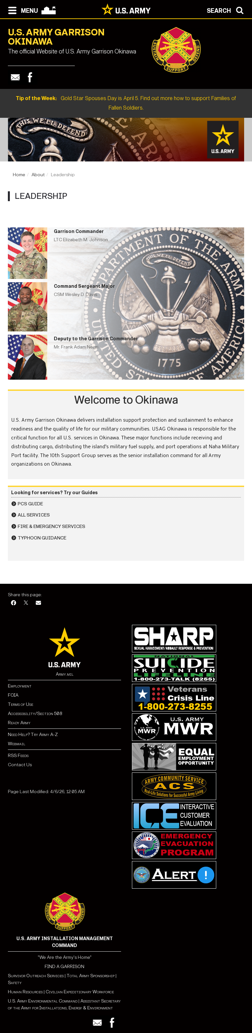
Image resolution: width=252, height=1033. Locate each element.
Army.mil (65, 674)
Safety (15, 982)
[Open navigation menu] (21, 10)
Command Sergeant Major (84, 286)
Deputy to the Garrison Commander (96, 339)
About (38, 175)
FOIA (13, 695)
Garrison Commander (79, 231)
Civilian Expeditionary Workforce (80, 992)
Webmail (16, 744)
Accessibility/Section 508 (35, 713)
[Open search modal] (227, 10)
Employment (20, 686)
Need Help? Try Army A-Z (33, 734)
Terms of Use (20, 704)
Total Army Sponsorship (91, 976)
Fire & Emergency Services (51, 526)
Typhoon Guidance (42, 538)
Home (19, 175)
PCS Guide (30, 504)
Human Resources (25, 992)
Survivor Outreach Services (36, 976)
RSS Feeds (18, 755)
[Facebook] (13, 603)
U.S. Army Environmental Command (42, 1001)
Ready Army (19, 723)
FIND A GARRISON (64, 966)
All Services (34, 515)
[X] (26, 603)
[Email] (38, 603)
